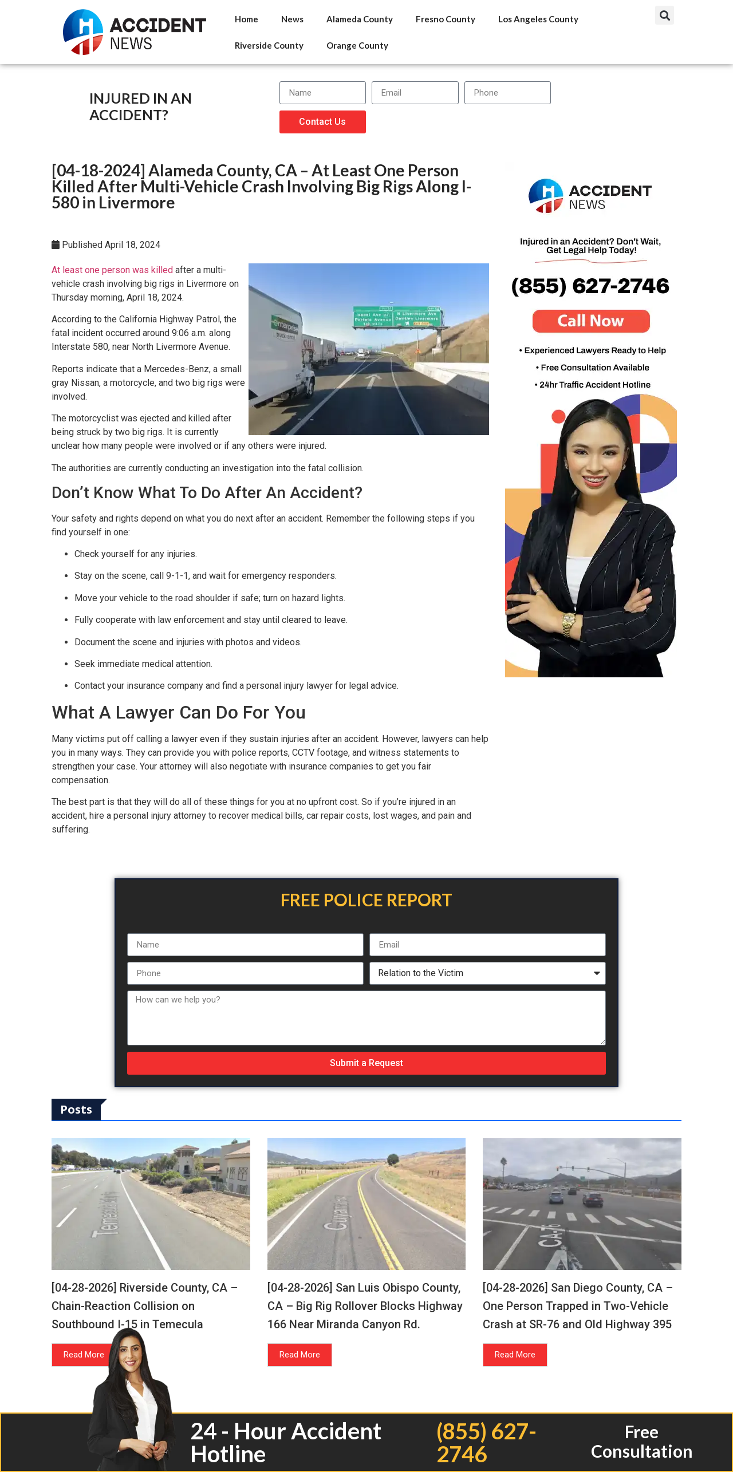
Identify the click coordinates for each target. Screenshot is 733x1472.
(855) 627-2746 (486, 1442)
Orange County (357, 45)
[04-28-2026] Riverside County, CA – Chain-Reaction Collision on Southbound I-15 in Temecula (145, 1306)
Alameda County (359, 19)
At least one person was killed (112, 270)
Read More (84, 1354)
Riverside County (269, 45)
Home (246, 19)
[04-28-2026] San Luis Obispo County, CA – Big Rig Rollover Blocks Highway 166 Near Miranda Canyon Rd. (365, 1306)
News (292, 19)
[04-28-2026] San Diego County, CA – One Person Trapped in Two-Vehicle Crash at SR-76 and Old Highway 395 (578, 1306)
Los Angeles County (538, 19)
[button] (664, 15)
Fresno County (445, 19)
